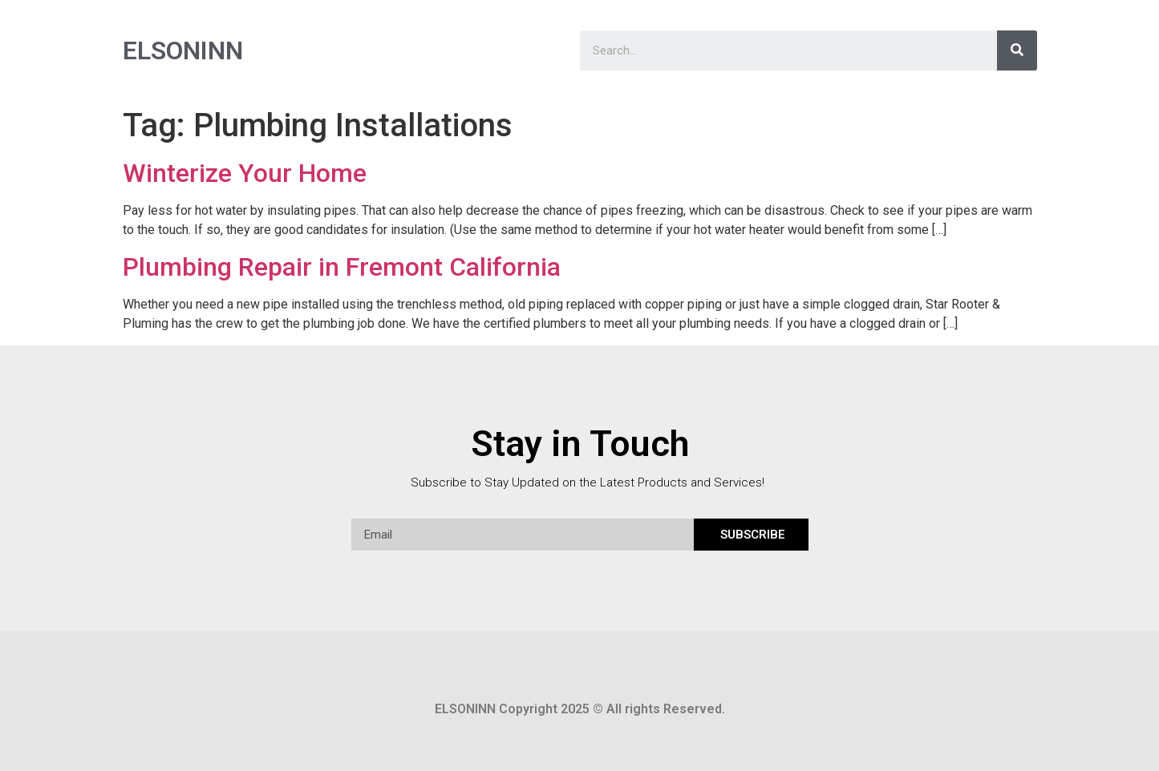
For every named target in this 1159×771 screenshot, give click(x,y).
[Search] (1017, 50)
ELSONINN (183, 50)
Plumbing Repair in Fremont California (342, 267)
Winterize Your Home (245, 173)
